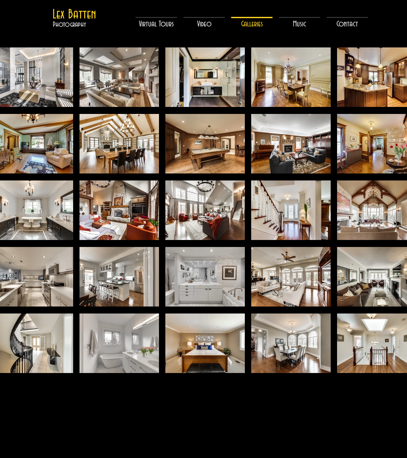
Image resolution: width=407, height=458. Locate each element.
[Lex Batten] (74, 14)
